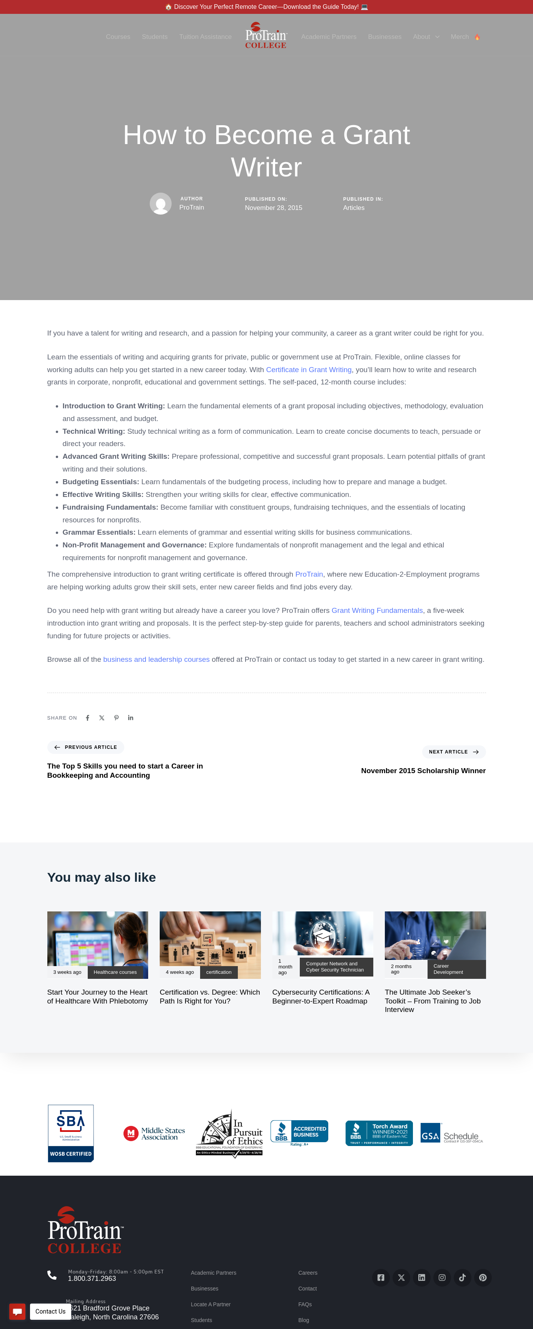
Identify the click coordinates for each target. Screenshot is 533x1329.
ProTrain (191, 207)
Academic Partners (329, 36)
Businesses (384, 36)
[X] (102, 718)
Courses (118, 36)
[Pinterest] (116, 718)
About (426, 36)
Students (155, 36)
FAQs (305, 1304)
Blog (303, 1320)
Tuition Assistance (205, 36)
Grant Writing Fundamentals (377, 610)
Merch (466, 36)
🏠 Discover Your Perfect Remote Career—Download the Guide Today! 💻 (266, 6)
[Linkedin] (131, 718)
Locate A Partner (211, 1304)
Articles (354, 207)
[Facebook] (87, 718)
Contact (307, 1288)
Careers (307, 1273)
